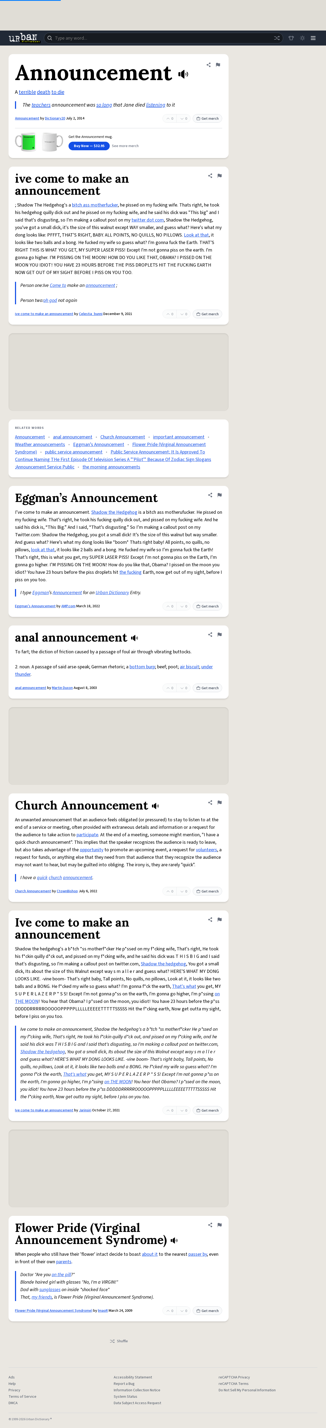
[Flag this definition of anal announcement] (219, 634)
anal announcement (72, 437)
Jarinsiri (85, 1110)
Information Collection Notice (137, 1390)
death (43, 92)
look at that (43, 549)
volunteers (206, 849)
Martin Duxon (62, 688)
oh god (50, 300)
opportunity (91, 849)
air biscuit (189, 667)
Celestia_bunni (91, 314)
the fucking (130, 572)
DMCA (13, 1403)
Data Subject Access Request (137, 1403)
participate (87, 834)
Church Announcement (122, 437)
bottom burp (142, 667)
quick (42, 877)
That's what (184, 986)
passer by (197, 1254)
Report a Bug (124, 1383)
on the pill (61, 1274)
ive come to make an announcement (44, 314)
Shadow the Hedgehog (114, 512)
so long (104, 105)
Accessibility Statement (133, 1377)
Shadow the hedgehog (163, 964)
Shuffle (118, 1341)
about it (150, 1254)
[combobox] (162, 38)
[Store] (289, 38)
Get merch (207, 118)
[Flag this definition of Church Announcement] (219, 802)
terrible (27, 92)
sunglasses (49, 1289)
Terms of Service (22, 1396)
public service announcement (74, 452)
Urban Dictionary (112, 592)
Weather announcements (40, 444)
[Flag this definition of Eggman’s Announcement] (219, 495)
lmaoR (103, 1310)
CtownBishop (67, 891)
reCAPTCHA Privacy (234, 1377)
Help (12, 1383)
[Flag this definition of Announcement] (218, 65)
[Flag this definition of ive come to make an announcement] (219, 175)
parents (63, 1261)
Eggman (40, 592)
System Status (125, 1396)
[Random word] (274, 38)
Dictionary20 (55, 118)
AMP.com (68, 606)
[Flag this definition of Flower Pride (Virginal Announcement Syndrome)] (219, 1225)
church (55, 877)
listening (155, 105)
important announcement (178, 437)
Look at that (196, 235)
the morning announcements (111, 467)
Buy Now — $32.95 (89, 146)
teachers (41, 105)
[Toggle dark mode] (301, 38)
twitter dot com (147, 220)
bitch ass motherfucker (95, 205)
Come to (58, 285)
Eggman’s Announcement (98, 444)
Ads (12, 1377)
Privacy (14, 1390)
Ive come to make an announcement (44, 1110)
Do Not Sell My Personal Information (247, 1390)
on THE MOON (117, 1081)
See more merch (125, 146)
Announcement (27, 118)
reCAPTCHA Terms (234, 1383)
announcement (100, 285)
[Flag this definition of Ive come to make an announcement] (219, 919)
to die (57, 92)
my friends (42, 1297)
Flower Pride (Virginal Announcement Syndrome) (53, 1310)
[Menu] (312, 38)
